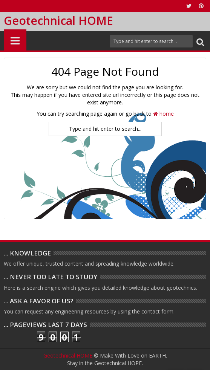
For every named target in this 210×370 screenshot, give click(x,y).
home (163, 113)
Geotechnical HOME (58, 20)
